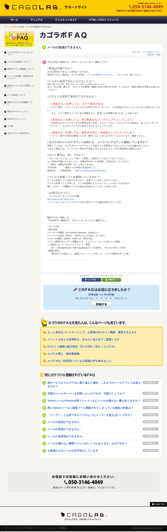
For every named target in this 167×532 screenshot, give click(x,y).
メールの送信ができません (63, 422)
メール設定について (151, 52)
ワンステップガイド (66, 20)
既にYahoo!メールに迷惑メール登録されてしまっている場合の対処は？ (90, 407)
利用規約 (62, 528)
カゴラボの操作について (19, 62)
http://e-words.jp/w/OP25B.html (90, 170)
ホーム (14, 20)
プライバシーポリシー (46, 528)
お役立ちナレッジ (16, 119)
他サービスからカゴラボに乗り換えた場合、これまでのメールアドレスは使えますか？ (94, 384)
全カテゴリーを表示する (18, 133)
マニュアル (36, 20)
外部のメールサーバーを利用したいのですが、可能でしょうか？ (86, 393)
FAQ (15, 26)
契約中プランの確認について (20, 69)
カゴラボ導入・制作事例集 (63, 353)
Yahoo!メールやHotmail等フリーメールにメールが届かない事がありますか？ (93, 400)
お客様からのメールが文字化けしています (72, 450)
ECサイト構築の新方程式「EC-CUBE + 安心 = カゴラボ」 (82, 346)
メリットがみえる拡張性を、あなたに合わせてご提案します (83, 339)
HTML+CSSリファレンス (104, 20)
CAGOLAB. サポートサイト (46, 7)
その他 (10, 126)
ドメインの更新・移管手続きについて (20, 77)
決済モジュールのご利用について (20, 86)
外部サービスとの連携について (20, 103)
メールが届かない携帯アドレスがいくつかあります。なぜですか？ (87, 443)
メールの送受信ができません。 (66, 436)
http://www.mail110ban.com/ (60, 199)
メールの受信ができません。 (100, 74)
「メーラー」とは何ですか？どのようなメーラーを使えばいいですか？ (90, 415)
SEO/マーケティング (17, 111)
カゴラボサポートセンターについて (20, 53)
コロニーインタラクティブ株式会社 (19, 528)
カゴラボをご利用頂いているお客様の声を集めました (79, 360)
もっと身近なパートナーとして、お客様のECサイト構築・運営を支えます (92, 332)
